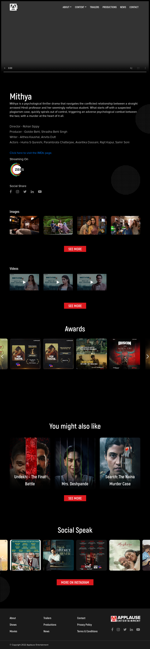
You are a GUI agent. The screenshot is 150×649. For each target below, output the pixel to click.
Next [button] (147, 353)
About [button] (66, 7)
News (123, 7)
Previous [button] (2, 353)
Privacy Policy (84, 624)
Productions (110, 7)
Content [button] (79, 7)
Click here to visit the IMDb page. (31, 153)
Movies (13, 631)
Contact (134, 7)
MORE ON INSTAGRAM (75, 582)
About (13, 618)
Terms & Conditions (87, 631)
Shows (13, 624)
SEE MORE (75, 249)
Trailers (94, 7)
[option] (75, 38)
